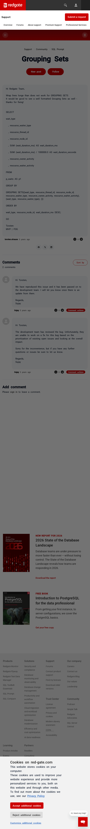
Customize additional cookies (25, 823)
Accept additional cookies (27, 805)
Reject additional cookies (26, 815)
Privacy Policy (36, 795)
